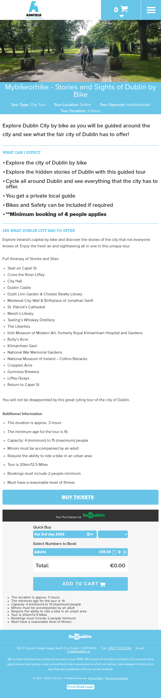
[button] (90, 534)
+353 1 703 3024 (119, 648)
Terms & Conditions (116, 678)
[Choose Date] (65, 534)
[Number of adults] (119, 552)
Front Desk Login (81, 687)
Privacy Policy (95, 678)
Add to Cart (80, 583)
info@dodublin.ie (78, 651)
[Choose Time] (113, 534)
